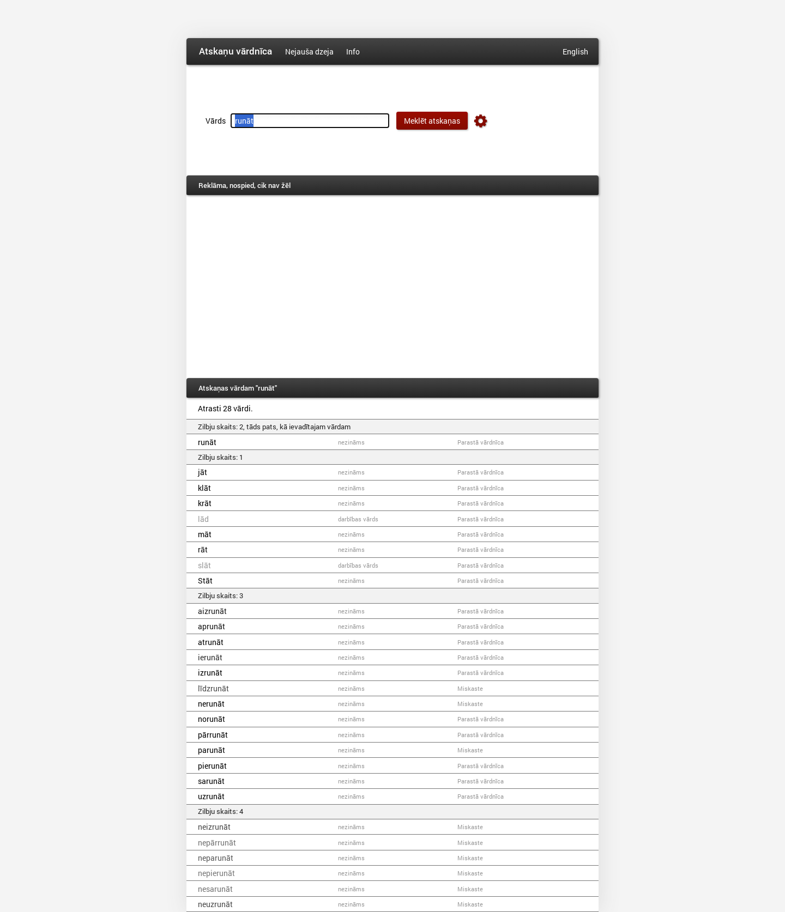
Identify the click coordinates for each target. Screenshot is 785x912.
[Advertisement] (392, 286)
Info (353, 51)
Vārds (216, 120)
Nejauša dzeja (309, 51)
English (575, 51)
